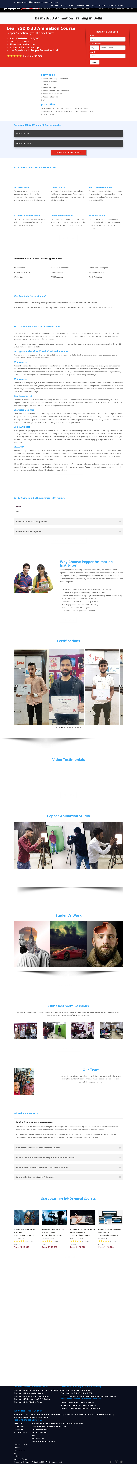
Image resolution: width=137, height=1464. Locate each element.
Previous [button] (16, 686)
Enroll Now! (68, 1257)
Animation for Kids (115, 6)
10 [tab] (80, 727)
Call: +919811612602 (40, 1429)
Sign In (94, 6)
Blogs (130, 8)
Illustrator (30, 1414)
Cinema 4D (44, 1417)
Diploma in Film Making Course (28, 1402)
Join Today (68, 619)
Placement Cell (83, 6)
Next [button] (120, 686)
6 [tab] (70, 727)
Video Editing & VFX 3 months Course (78, 1405)
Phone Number (95, 44)
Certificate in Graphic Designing (76, 1390)
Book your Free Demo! (68, 152)
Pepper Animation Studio (43, 1441)
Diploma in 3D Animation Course (29, 1393)
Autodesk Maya (21, 1417)
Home (24, 8)
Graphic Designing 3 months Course (77, 1402)
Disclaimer (19, 1429)
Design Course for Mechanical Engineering (80, 1408)
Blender (33, 1417)
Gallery (102, 6)
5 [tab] (67, 727)
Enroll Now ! (68, 238)
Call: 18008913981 (39, 1432)
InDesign (69, 1414)
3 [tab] (62, 727)
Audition (89, 1414)
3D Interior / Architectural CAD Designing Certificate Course (88, 1396)
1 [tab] (56, 727)
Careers (71, 6)
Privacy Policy (20, 1432)
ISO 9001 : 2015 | (58, 6)
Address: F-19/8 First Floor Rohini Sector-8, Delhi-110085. (57, 1423)
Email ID (93, 52)
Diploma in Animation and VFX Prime (31, 1396)
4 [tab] (64, 727)
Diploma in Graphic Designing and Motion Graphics (37, 1390)
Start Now (68, 794)
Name (92, 36)
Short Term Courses (66, 8)
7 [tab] (72, 727)
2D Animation (89, 8)
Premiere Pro (43, 1414)
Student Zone (37, 1438)
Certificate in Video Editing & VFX (76, 1393)
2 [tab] (59, 727)
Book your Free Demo (68, 477)
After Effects (57, 1414)
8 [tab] (75, 727)
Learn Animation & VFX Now (68, 540)
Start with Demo (68, 1048)
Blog (33, 1435)
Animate (79, 1414)
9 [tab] (78, 727)
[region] (68, 687)
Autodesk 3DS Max (104, 1414)
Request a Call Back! (68, 985)
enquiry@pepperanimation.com (51, 1426)
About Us (104, 8)
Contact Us (118, 8)
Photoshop (18, 1414)
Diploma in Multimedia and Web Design (32, 1399)
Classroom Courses (40, 8)
